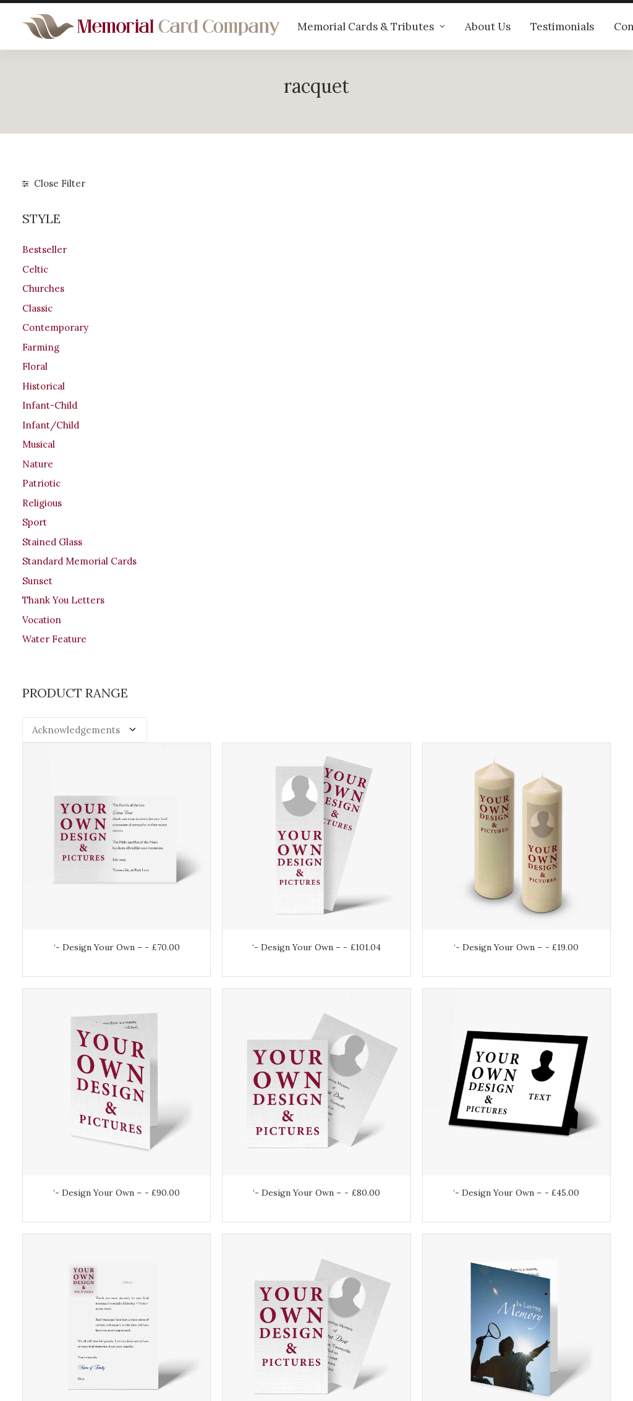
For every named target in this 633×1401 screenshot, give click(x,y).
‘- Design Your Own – (239, 371)
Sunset (37, 581)
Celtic (35, 269)
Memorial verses (212, 1276)
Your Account (357, 1242)
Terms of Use (357, 1291)
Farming (40, 347)
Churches (43, 288)
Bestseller (44, 249)
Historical (43, 386)
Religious (42, 503)
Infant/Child (50, 425)
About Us (488, 26)
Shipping (347, 1258)
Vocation (41, 620)
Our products (204, 1227)
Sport (34, 522)
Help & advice (205, 1243)
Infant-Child (49, 405)
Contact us (199, 1292)
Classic (37, 308)
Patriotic (41, 483)
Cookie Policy (358, 1323)
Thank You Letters (63, 600)
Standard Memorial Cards (79, 561)
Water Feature (54, 639)
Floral (35, 366)
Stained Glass (52, 542)
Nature (37, 464)
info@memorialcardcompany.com (97, 1319)
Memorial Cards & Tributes (371, 26)
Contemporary (55, 327)
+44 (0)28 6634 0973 (76, 1287)
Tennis (541, 779)
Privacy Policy (358, 1307)
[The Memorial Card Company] (151, 26)
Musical (38, 444)
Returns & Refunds (369, 1274)
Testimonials (562, 26)
